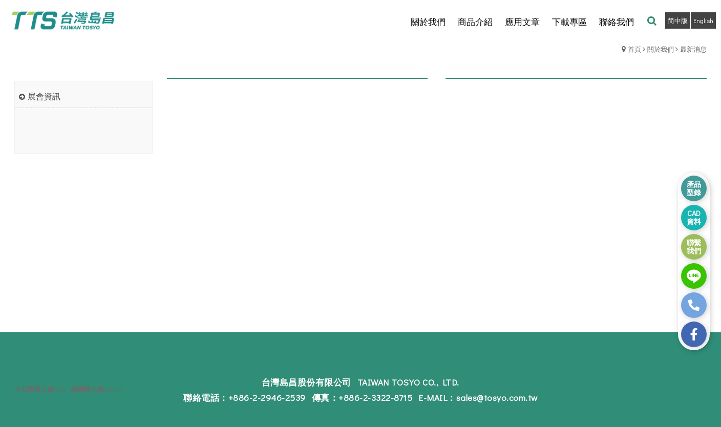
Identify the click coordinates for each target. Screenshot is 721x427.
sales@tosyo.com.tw (497, 397)
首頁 (634, 49)
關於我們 (660, 49)
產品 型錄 (694, 188)
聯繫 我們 (694, 246)
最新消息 (693, 49)
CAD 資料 (694, 217)
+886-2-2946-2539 (267, 397)
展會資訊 (44, 96)
